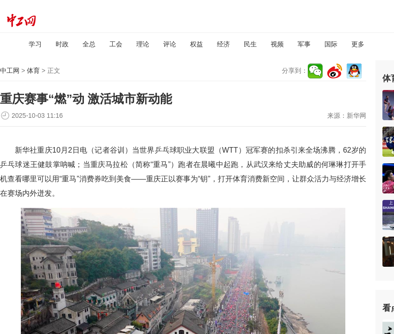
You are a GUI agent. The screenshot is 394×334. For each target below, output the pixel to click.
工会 (115, 44)
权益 (196, 44)
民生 (250, 44)
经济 (223, 44)
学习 (35, 44)
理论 (142, 44)
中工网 (9, 70)
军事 (304, 44)
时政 (62, 44)
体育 (33, 70)
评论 (169, 44)
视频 (277, 44)
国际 (330, 44)
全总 (89, 44)
